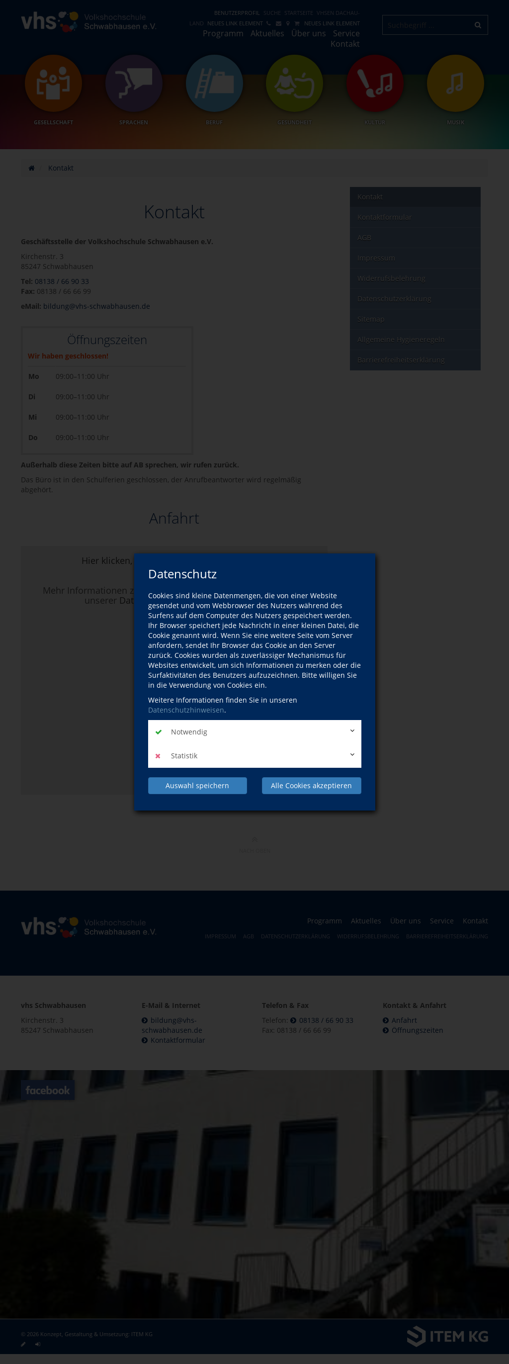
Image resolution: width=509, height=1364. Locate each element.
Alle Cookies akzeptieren (311, 785)
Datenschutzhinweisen (186, 710)
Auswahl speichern (197, 785)
